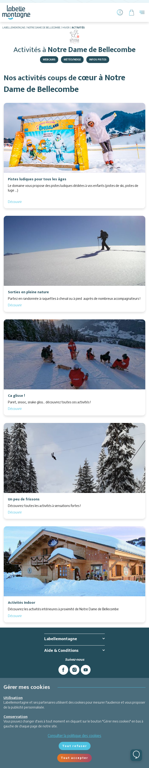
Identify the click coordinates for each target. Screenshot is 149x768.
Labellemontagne (13, 27)
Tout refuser (74, 746)
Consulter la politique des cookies (74, 735)
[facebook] (63, 670)
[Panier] (131, 12)
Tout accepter (74, 758)
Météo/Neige (72, 59)
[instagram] (74, 670)
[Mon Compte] (120, 12)
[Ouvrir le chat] (136, 755)
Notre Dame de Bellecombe (43, 27)
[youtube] (86, 670)
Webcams (49, 59)
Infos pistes (97, 59)
